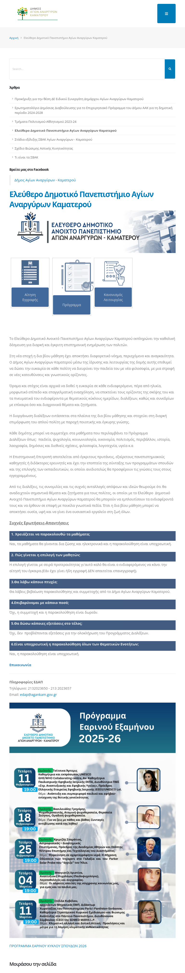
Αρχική (14, 38)
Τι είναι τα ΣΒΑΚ (26, 157)
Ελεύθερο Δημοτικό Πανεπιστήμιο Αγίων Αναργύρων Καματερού (66, 130)
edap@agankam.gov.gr (38, 694)
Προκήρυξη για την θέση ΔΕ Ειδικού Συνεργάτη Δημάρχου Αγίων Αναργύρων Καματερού (79, 99)
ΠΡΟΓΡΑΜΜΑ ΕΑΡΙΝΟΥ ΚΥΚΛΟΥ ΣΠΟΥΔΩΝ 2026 (47, 946)
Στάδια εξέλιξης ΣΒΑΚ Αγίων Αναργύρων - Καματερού (53, 139)
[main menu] (166, 13)
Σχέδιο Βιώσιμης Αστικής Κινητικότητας (44, 148)
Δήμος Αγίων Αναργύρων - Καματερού (45, 180)
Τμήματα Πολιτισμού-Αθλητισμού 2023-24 (45, 121)
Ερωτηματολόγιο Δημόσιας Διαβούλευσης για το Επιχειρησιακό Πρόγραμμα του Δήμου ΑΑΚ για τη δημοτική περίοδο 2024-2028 (93, 110)
